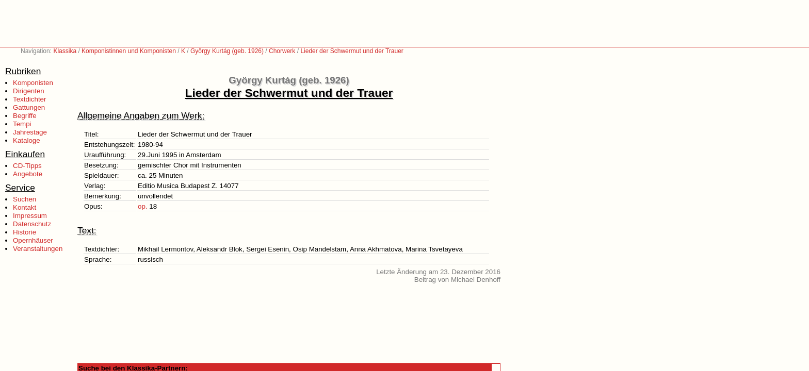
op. (143, 206)
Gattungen (29, 107)
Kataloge (26, 140)
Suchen (24, 199)
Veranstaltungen (37, 248)
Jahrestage (30, 132)
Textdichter (29, 99)
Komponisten (33, 83)
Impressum (30, 216)
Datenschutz (32, 224)
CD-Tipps (27, 166)
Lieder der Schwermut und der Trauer (351, 51)
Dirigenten (28, 91)
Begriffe (25, 116)
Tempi (22, 124)
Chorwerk (282, 51)
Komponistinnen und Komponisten (129, 51)
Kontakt (24, 207)
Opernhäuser (33, 240)
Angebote (27, 174)
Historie (24, 232)
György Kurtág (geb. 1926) (227, 51)
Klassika (64, 51)
